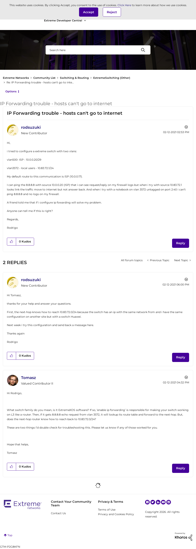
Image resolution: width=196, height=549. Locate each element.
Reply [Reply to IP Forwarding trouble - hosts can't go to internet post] (180, 243)
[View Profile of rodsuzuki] (31, 127)
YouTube (163, 502)
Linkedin (158, 502)
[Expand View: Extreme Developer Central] (85, 20)
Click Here (124, 5)
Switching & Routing (74, 78)
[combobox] (98, 49)
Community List (44, 78)
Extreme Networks (16, 78)
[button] (88, 12)
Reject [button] (112, 12)
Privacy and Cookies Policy (116, 514)
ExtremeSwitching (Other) (111, 78)
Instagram (168, 502)
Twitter (152, 502)
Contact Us (58, 513)
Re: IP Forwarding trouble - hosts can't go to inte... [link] (40, 82)
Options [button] (10, 91)
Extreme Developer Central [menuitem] (63, 20)
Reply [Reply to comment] (180, 357)
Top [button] (9, 535)
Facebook (147, 502)
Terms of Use (106, 509)
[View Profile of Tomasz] (28, 377)
